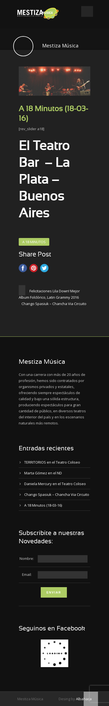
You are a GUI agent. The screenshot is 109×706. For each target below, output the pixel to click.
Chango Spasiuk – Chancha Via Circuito (56, 494)
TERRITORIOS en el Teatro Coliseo (52, 462)
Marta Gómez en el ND (43, 472)
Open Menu (87, 11)
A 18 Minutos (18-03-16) (43, 505)
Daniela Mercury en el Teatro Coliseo (55, 483)
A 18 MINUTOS (34, 241)
